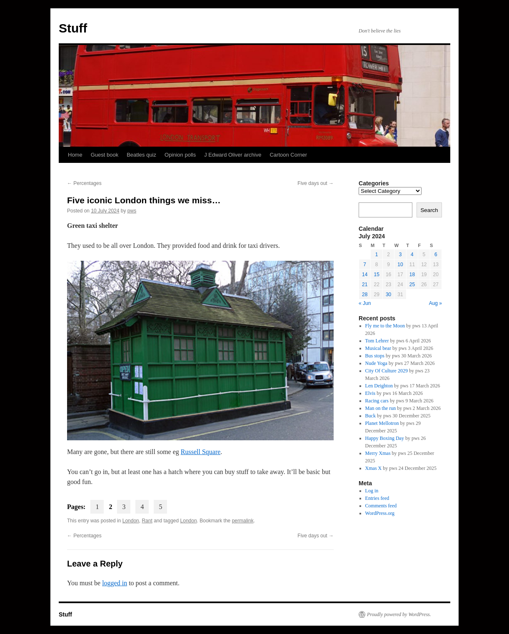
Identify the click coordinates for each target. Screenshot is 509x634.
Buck (370, 416)
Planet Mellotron (382, 423)
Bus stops (374, 356)
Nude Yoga (376, 363)
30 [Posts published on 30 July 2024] (388, 294)
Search (429, 210)
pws (131, 211)
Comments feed (381, 506)
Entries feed (377, 498)
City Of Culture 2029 (386, 371)
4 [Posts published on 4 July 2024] (412, 254)
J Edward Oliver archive (232, 155)
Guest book (105, 155)
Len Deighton (379, 386)
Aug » (435, 303)
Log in (372, 491)
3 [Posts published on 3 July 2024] (400, 254)
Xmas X (373, 468)
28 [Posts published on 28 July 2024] (364, 294)
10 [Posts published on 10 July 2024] (400, 264)
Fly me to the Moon (385, 326)
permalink (243, 521)
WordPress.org (379, 513)
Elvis (370, 393)
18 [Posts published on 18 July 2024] (412, 274)
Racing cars (377, 401)
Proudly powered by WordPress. (399, 614)
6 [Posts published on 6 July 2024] (435, 254)
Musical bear (378, 348)
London (130, 521)
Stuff (73, 28)
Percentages (84, 183)
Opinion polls (180, 155)
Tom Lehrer (377, 341)
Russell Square (201, 451)
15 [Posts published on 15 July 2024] (376, 274)
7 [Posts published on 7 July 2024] (364, 264)
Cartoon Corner (288, 155)
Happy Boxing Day (384, 438)
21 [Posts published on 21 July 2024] (364, 284)
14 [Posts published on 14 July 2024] (364, 274)
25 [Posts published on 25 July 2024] (412, 284)
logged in (114, 583)
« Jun (365, 303)
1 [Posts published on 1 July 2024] (376, 254)
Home (75, 155)
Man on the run (380, 408)
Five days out (315, 183)
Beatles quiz (141, 155)
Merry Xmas (378, 453)
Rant (147, 521)
